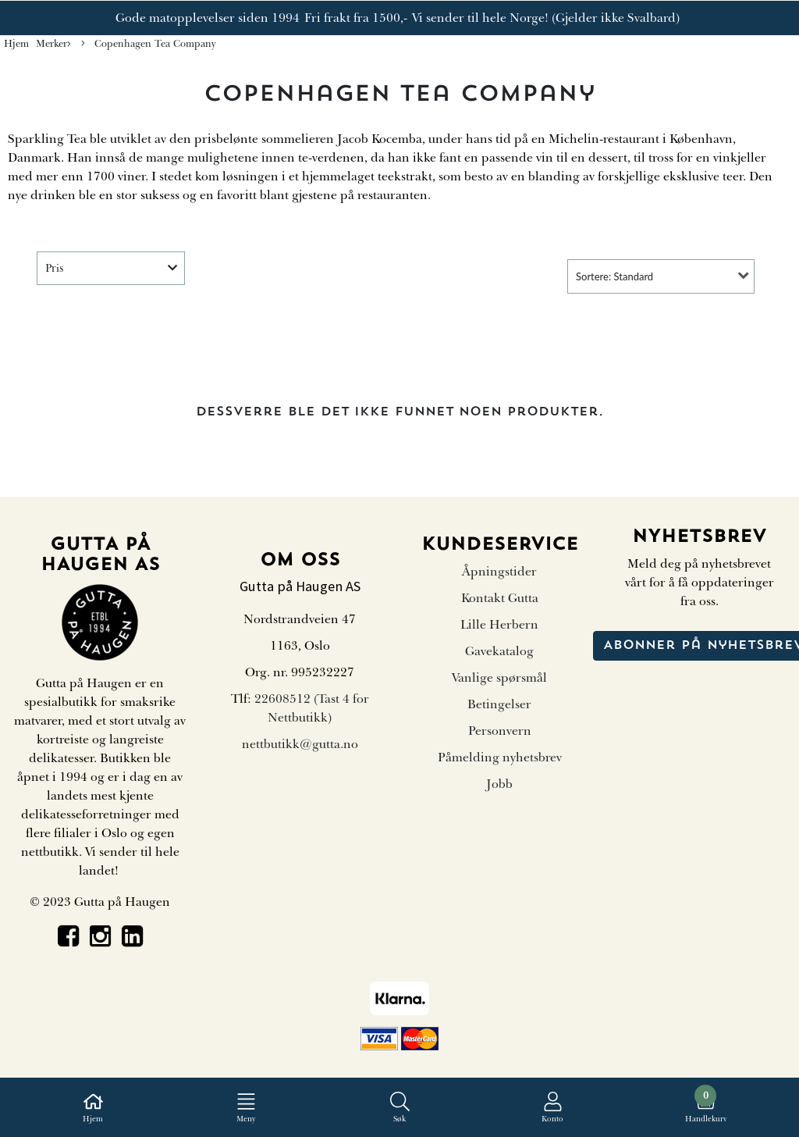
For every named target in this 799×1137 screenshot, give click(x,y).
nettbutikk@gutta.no (300, 744)
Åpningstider (499, 571)
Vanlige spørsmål (499, 678)
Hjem (16, 43)
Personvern (499, 731)
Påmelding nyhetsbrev (500, 757)
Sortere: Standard (614, 276)
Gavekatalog (499, 651)
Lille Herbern (499, 625)
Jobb (499, 784)
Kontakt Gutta (499, 598)
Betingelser (499, 704)
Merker (53, 44)
